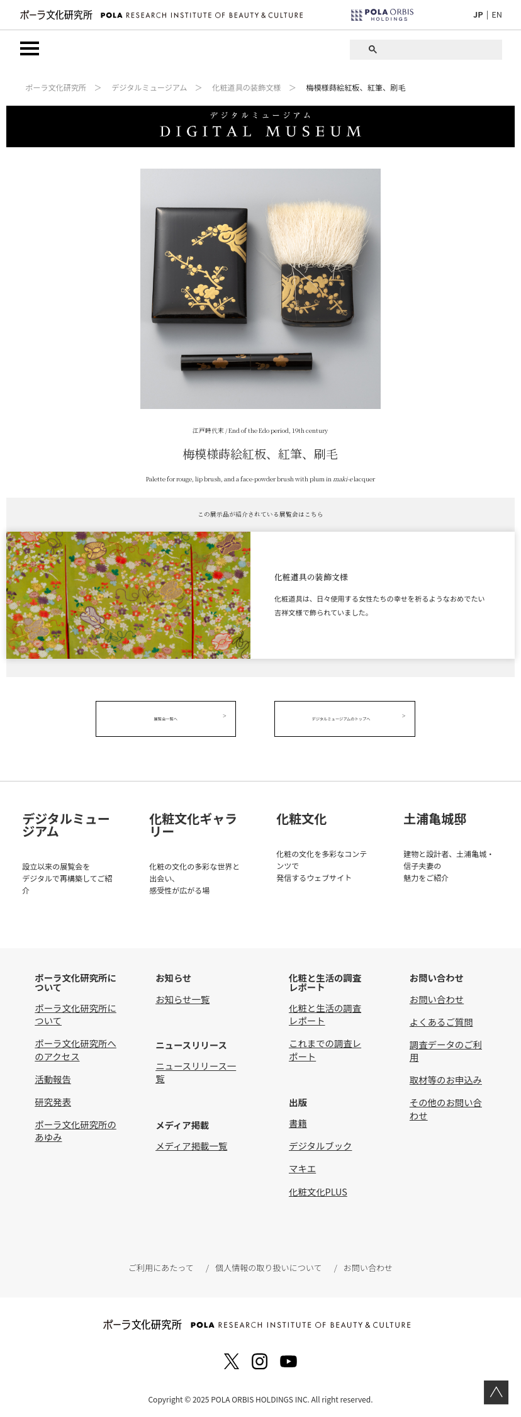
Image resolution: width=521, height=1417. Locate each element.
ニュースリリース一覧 (195, 1069)
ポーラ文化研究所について (75, 1011)
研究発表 (53, 1098)
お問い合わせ (437, 995)
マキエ (302, 1165)
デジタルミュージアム (149, 88)
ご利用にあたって (162, 1264)
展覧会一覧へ (171, 719)
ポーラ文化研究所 (55, 88)
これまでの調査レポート (325, 1047)
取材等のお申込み (446, 1077)
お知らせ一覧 (182, 995)
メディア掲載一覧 (191, 1142)
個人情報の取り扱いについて (268, 1264)
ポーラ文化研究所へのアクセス (75, 1047)
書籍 (298, 1120)
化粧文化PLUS (318, 1188)
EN (496, 14)
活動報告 (53, 1075)
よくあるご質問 (441, 1018)
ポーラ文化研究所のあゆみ (75, 1127)
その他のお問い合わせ (446, 1106)
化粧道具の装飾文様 (246, 88)
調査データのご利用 (446, 1047)
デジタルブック (320, 1143)
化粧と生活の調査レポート (325, 1011)
